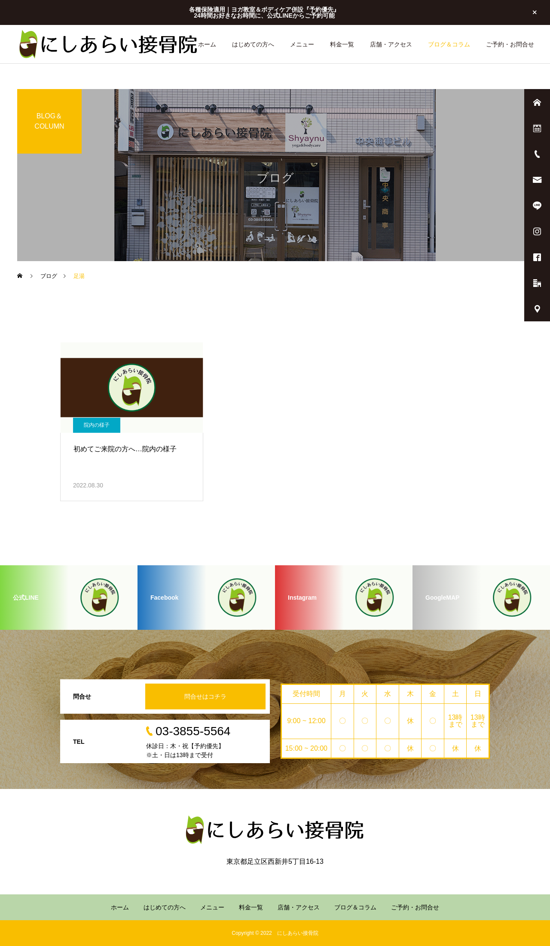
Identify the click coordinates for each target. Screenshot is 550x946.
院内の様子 (97, 425)
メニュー (302, 44)
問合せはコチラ (205, 696)
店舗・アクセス (391, 44)
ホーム (207, 44)
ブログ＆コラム (449, 44)
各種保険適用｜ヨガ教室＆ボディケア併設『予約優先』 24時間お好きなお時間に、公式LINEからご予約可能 (264, 12)
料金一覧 (342, 44)
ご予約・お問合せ (510, 44)
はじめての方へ (253, 44)
